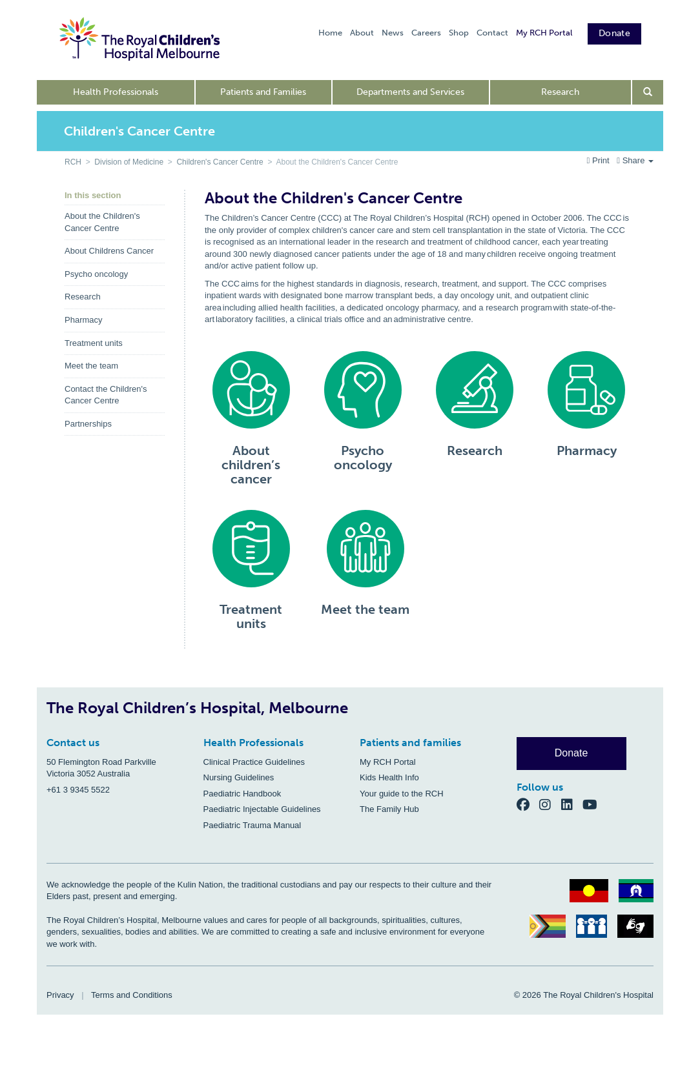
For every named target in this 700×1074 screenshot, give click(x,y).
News (393, 32)
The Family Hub (389, 809)
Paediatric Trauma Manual (252, 825)
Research (560, 91)
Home (330, 32)
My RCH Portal (544, 32)
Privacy (60, 995)
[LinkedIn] (572, 804)
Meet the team (91, 365)
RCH (73, 162)
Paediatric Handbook (242, 793)
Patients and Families (263, 91)
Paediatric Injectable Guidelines (262, 809)
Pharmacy (84, 320)
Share (635, 160)
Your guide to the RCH (402, 793)
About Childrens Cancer (109, 251)
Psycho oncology (96, 274)
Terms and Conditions (131, 995)
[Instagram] (550, 804)
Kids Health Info (389, 777)
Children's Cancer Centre (219, 162)
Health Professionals (115, 91)
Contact (492, 32)
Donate (614, 33)
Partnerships (88, 424)
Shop (459, 32)
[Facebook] (528, 804)
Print (599, 160)
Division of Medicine (128, 162)
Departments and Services (410, 91)
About (362, 32)
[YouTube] (593, 804)
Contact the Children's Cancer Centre (106, 395)
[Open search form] (648, 92)
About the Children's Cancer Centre (102, 222)
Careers (426, 32)
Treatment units (94, 343)
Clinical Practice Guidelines (254, 762)
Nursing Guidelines (238, 777)
